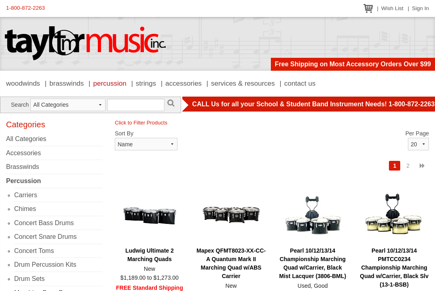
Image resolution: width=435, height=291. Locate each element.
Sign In (420, 8)
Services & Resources (243, 83)
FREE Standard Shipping (149, 288)
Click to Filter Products (141, 123)
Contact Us (300, 83)
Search (20, 104)
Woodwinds (23, 83)
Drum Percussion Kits (45, 264)
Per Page (417, 133)
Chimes (25, 208)
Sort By (124, 133)
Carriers (25, 195)
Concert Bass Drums (44, 222)
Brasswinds (66, 83)
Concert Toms (34, 250)
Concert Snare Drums (45, 236)
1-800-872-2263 (25, 8)
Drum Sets (29, 278)
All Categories (26, 138)
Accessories (183, 83)
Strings (146, 83)
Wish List (392, 8)
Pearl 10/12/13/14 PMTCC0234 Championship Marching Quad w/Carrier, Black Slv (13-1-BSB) (394, 267)
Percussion (109, 83)
